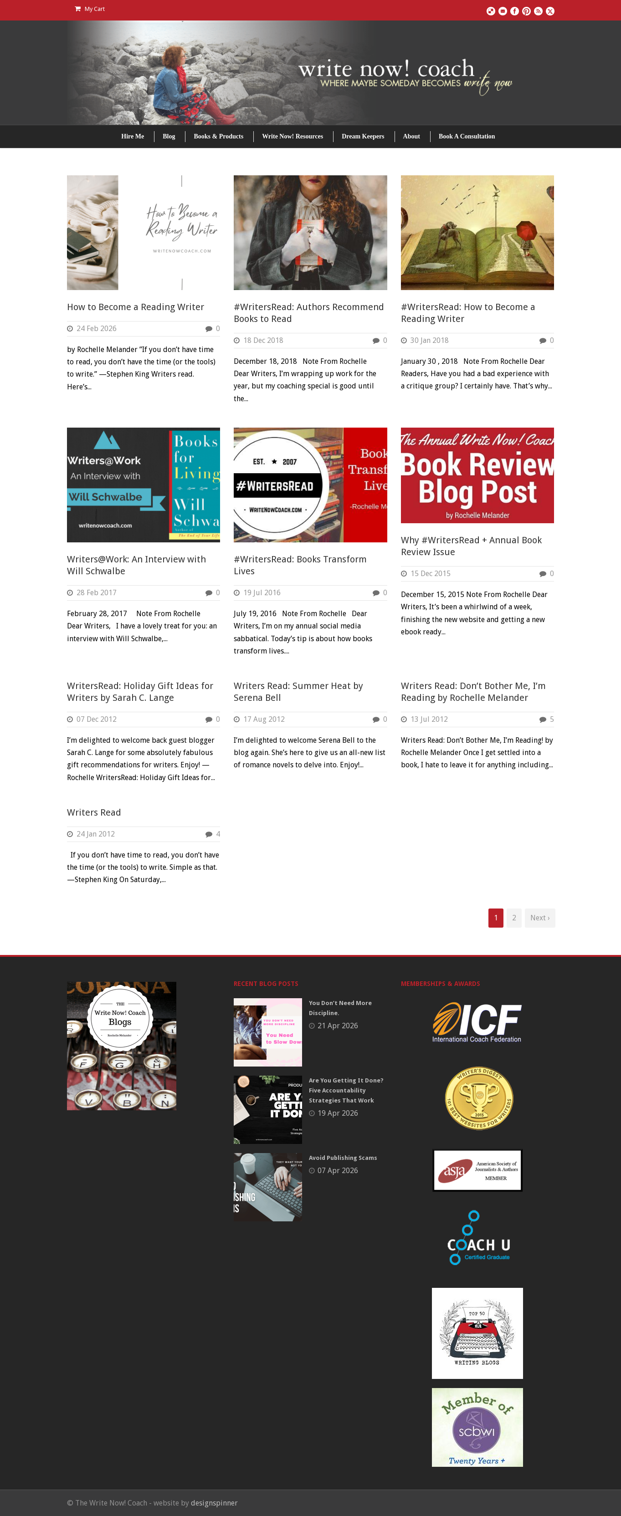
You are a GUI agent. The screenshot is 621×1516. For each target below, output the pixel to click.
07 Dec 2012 (97, 719)
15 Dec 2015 (431, 573)
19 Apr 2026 (338, 1113)
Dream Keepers (363, 136)
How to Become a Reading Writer (135, 306)
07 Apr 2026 (338, 1170)
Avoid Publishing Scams (343, 1157)
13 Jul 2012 (429, 719)
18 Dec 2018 (263, 340)
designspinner (214, 1503)
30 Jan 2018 (430, 340)
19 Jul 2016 (262, 592)
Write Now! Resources (292, 136)
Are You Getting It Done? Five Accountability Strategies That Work (346, 1090)
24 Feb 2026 (97, 328)
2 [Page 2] (514, 918)
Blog (169, 136)
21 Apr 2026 (338, 1025)
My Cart (90, 8)
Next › (540, 918)
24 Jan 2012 (96, 834)
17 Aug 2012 (264, 719)
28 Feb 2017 (97, 592)
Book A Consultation (467, 136)
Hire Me (132, 136)
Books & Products (218, 136)
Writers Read (94, 812)
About (411, 136)
